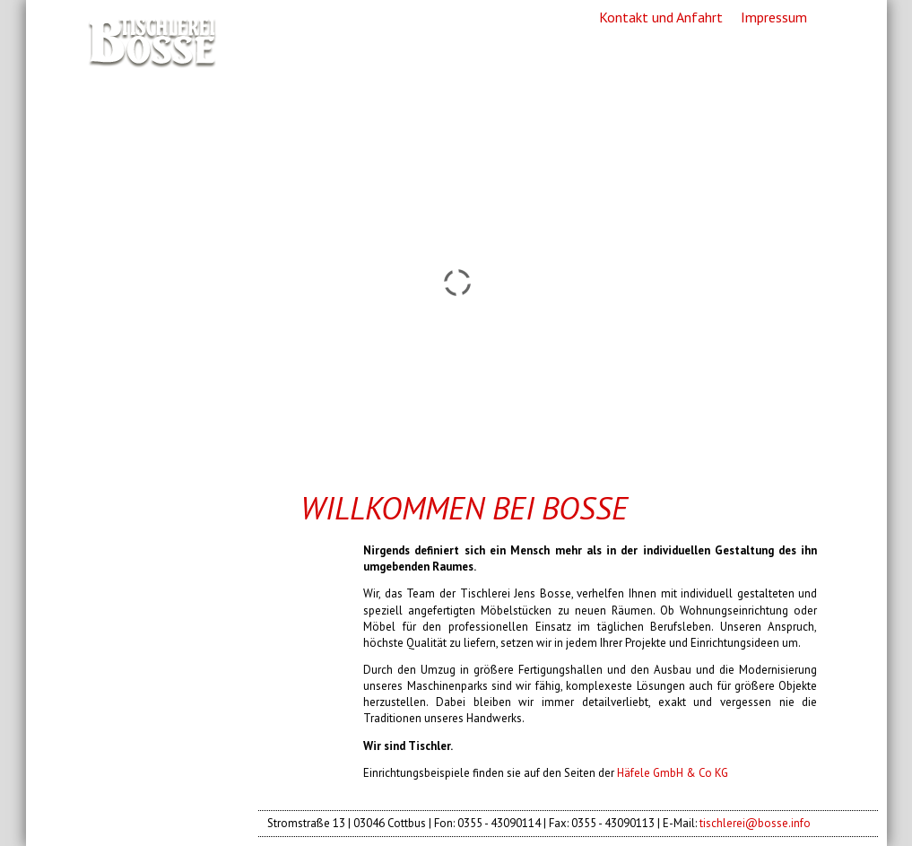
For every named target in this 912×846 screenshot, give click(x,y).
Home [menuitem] (117, 497)
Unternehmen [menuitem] (155, 529)
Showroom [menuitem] (140, 593)
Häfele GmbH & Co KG (672, 773)
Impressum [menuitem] (774, 17)
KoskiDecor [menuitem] (142, 658)
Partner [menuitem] (125, 690)
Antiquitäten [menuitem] (150, 625)
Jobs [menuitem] (109, 721)
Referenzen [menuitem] (142, 562)
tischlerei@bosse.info (755, 823)
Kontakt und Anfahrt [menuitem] (661, 17)
